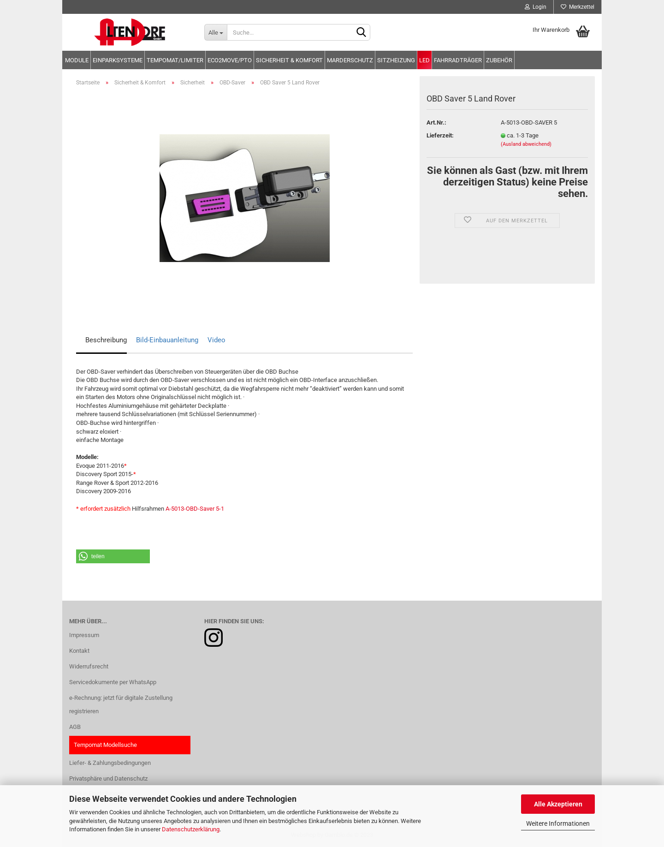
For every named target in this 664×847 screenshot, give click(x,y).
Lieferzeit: (440, 135)
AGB (75, 726)
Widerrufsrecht (88, 666)
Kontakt (79, 650)
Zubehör (499, 60)
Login (535, 7)
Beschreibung (106, 340)
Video (216, 340)
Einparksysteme (117, 60)
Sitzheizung (396, 60)
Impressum (84, 635)
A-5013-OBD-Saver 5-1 (195, 508)
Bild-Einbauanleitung (167, 340)
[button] (113, 556)
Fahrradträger (458, 60)
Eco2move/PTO (230, 60)
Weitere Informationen (558, 823)
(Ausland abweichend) (526, 144)
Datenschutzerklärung (190, 829)
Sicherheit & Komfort (289, 60)
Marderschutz (350, 60)
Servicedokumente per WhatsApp (112, 682)
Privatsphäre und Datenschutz (108, 778)
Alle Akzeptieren (558, 804)
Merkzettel (577, 7)
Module (77, 60)
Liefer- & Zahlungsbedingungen (110, 762)
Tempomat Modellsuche (105, 744)
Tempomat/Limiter (175, 60)
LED (424, 60)
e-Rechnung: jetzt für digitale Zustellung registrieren (120, 704)
